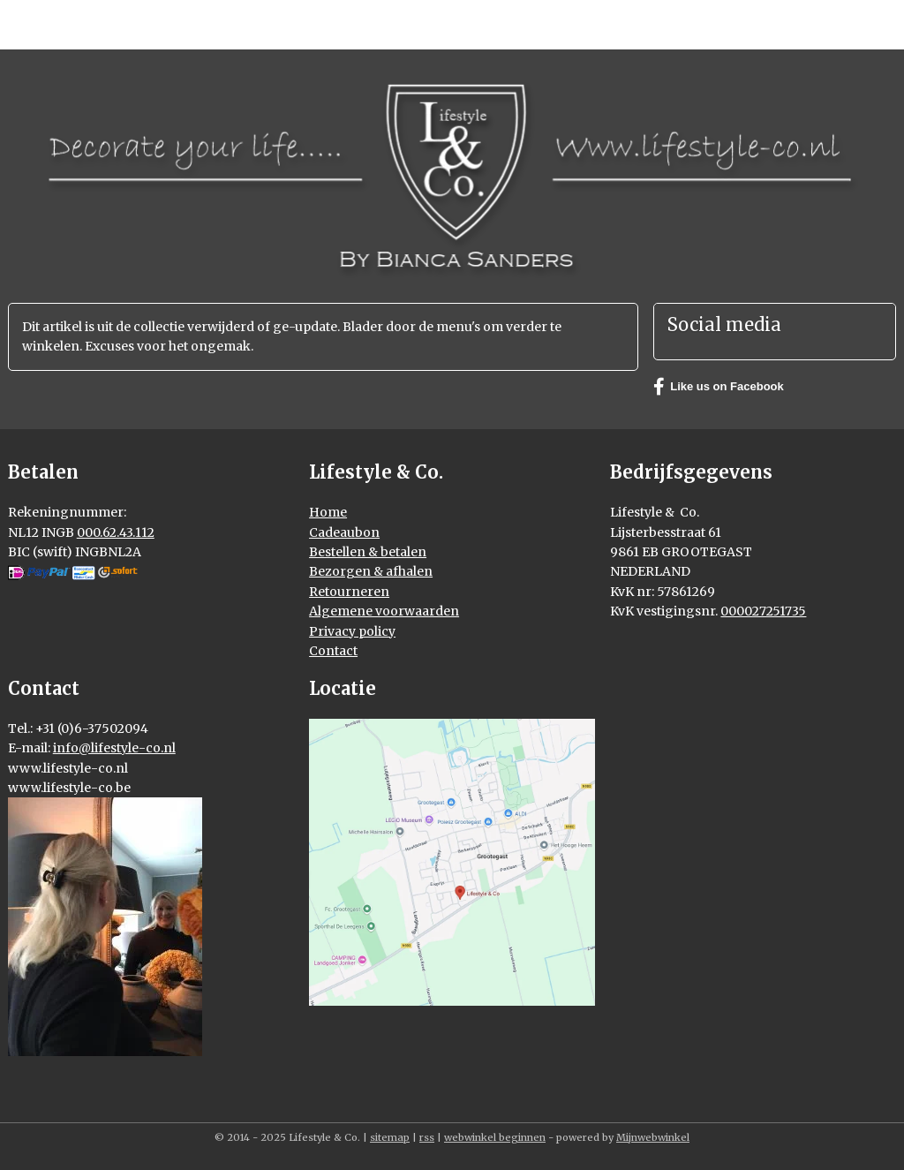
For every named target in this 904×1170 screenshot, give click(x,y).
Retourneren (349, 592)
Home (328, 512)
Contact (333, 651)
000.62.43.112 (115, 532)
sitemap (390, 1137)
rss (426, 1137)
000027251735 (763, 611)
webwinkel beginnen (495, 1137)
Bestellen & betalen (367, 552)
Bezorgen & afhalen (371, 571)
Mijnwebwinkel (652, 1137)
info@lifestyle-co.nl (114, 748)
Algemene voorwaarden (384, 611)
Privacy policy (352, 631)
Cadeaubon (344, 532)
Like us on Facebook (718, 387)
